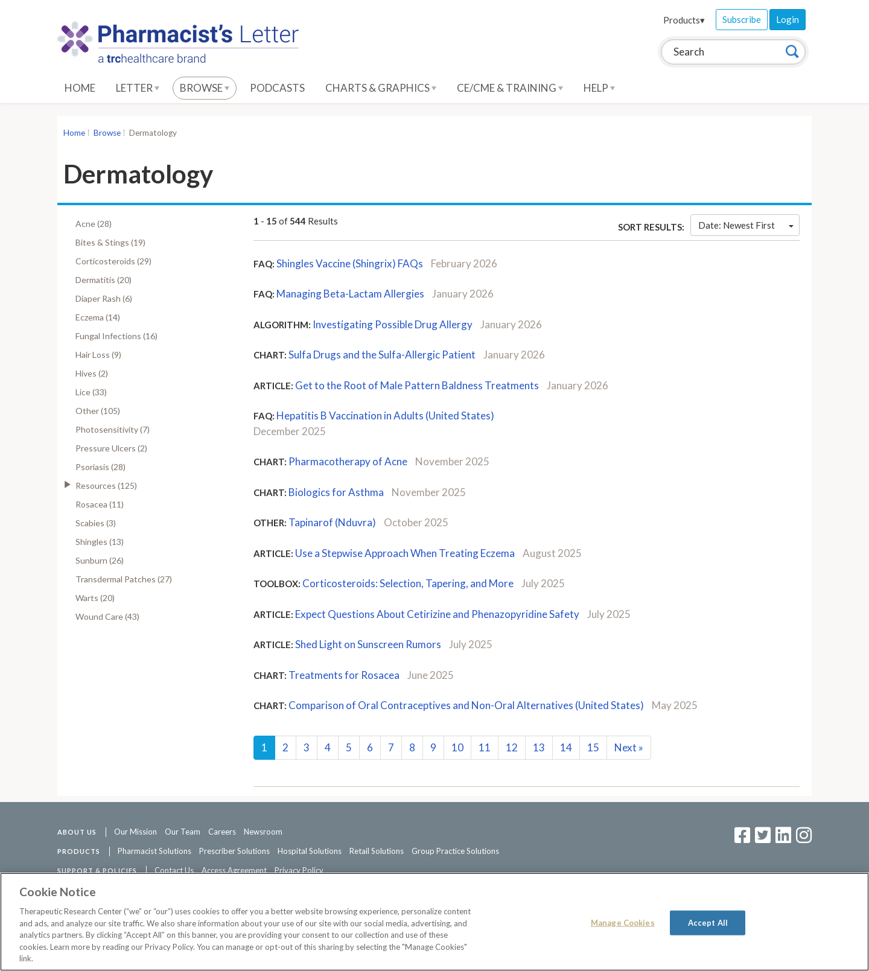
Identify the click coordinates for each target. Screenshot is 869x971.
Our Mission (135, 831)
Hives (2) (91, 373)
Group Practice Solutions (455, 851)
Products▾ (684, 19)
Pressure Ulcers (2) (111, 448)
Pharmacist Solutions (154, 851)
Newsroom (263, 831)
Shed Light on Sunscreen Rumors (368, 644)
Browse (204, 87)
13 (539, 747)
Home (80, 87)
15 (593, 747)
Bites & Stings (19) (110, 242)
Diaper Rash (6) (103, 298)
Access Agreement (234, 870)
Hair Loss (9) (98, 354)
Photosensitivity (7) (112, 429)
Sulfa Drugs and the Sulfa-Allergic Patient (382, 354)
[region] (434, 922)
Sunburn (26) (99, 560)
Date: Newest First (746, 225)
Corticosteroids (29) (113, 261)
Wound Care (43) (107, 616)
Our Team (182, 831)
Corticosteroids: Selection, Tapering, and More (408, 583)
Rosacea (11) (99, 504)
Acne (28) (93, 223)
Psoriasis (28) (100, 467)
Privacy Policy (299, 870)
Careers (222, 831)
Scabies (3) (95, 523)
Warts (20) (95, 598)
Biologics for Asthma (336, 492)
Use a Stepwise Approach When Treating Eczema (405, 553)
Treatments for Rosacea (343, 675)
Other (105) (97, 411)
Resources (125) (106, 485)
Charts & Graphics (380, 87)
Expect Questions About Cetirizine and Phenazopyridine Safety (437, 614)
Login (787, 19)
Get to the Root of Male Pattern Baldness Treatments (417, 385)
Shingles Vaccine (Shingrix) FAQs (349, 263)
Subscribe (741, 19)
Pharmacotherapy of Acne (347, 461)
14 (566, 747)
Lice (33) (91, 392)
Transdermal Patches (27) (123, 579)
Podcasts (277, 87)
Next (628, 747)
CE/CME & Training (510, 87)
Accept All (708, 922)
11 (485, 747)
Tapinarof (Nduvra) (332, 522)
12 (512, 747)
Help (599, 87)
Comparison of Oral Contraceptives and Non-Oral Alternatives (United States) (466, 705)
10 (457, 747)
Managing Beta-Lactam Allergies (350, 293)
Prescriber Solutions (234, 851)
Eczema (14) (97, 317)
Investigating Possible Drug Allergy (393, 324)
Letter (137, 87)
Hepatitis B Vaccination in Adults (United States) (385, 415)
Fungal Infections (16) (116, 336)
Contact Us (174, 870)
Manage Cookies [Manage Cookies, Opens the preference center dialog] (623, 922)
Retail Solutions (376, 851)
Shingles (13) (99, 541)
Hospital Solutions (310, 851)
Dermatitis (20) (103, 280)
